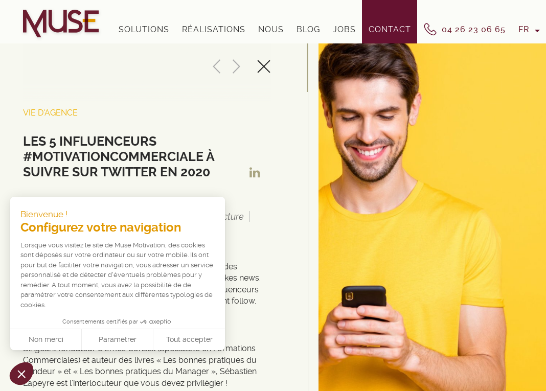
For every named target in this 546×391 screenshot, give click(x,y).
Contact (390, 29)
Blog (308, 29)
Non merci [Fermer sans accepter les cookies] (46, 339)
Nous (271, 29)
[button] (21, 373)
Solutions (144, 29)
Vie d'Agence (50, 113)
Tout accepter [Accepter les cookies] (189, 339)
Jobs (344, 29)
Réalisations (213, 29)
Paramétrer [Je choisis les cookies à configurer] (117, 339)
